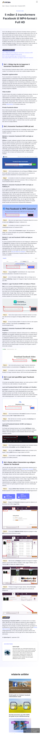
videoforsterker (9, 104)
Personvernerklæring (29, 731)
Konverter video (13, 5)
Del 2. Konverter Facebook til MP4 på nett (12, 54)
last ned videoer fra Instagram (18, 251)
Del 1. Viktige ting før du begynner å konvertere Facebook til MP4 (17, 52)
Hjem (3, 5)
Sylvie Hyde (7, 637)
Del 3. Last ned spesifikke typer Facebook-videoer (14, 56)
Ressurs (7, 5)
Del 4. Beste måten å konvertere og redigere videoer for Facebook (17, 57)
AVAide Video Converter (27, 469)
